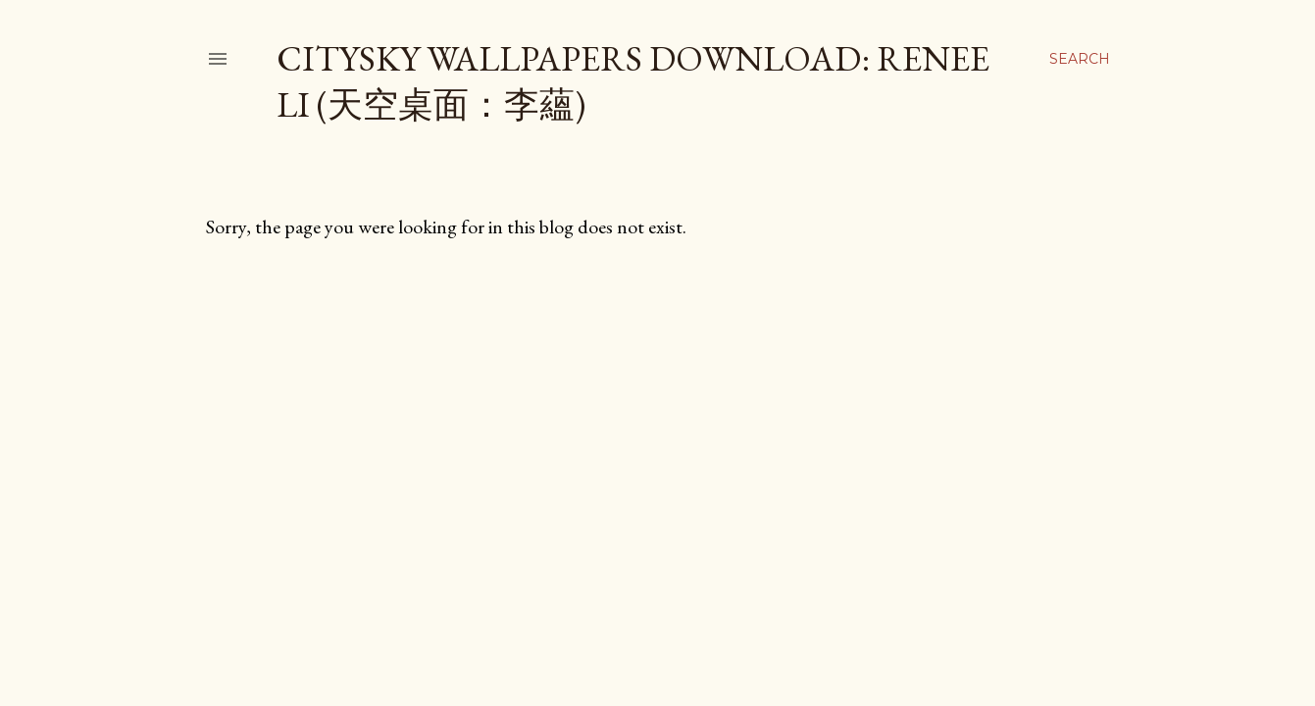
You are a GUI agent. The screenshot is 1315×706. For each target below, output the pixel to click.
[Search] (1079, 58)
